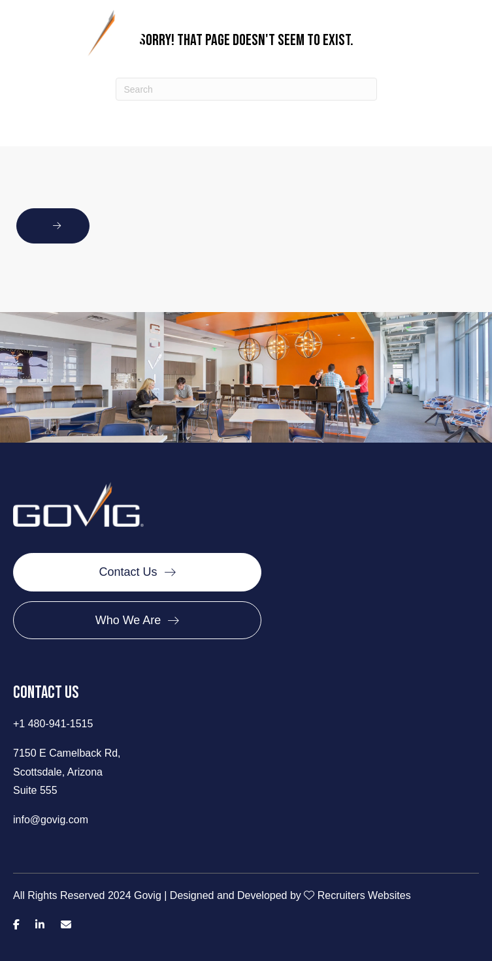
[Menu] (469, 40)
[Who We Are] (137, 620)
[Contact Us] (137, 572)
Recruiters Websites (364, 895)
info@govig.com (50, 819)
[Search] (246, 89)
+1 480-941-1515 (53, 723)
